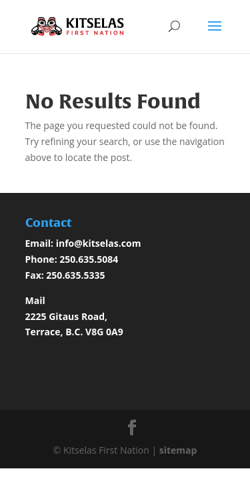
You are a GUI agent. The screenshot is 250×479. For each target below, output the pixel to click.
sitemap (178, 450)
